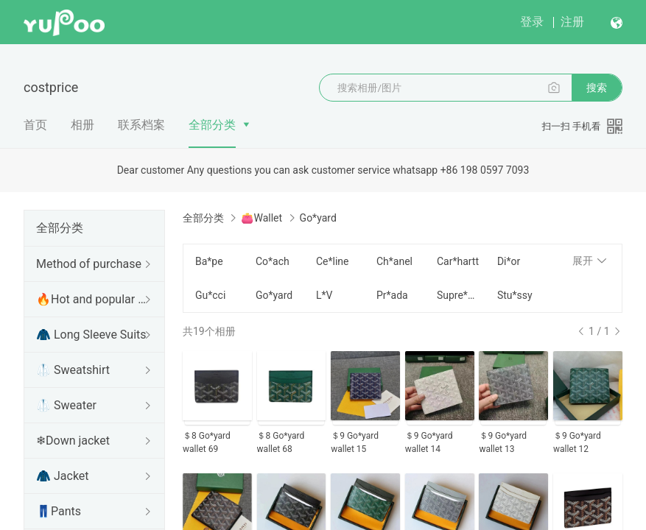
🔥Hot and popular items (91, 299)
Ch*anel (394, 261)
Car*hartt (458, 261)
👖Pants (58, 511)
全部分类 (212, 125)
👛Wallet (261, 218)
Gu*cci (210, 295)
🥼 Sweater (66, 405)
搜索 (596, 87)
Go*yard (274, 295)
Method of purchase (88, 264)
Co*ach (272, 261)
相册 (82, 125)
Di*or (508, 261)
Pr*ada (392, 295)
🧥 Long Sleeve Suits (91, 335)
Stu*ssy (515, 295)
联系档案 (141, 125)
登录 (532, 22)
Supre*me (458, 295)
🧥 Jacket (62, 476)
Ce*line (332, 261)
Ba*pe (209, 261)
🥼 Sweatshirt (73, 370)
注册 (572, 22)
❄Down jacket (73, 441)
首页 (35, 125)
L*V (324, 295)
